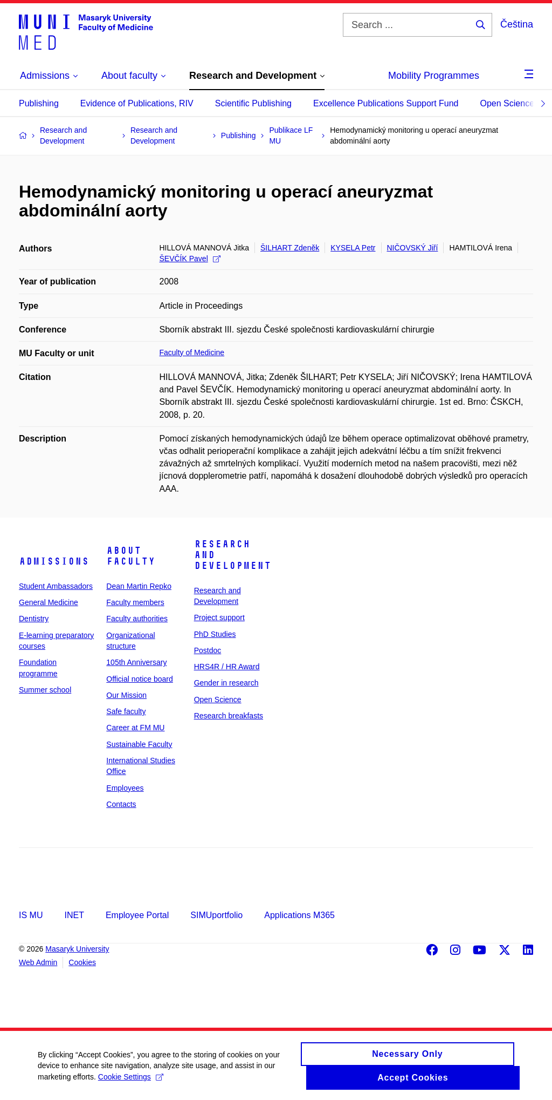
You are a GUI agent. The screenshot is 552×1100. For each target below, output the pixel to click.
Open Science (507, 103)
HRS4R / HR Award (227, 666)
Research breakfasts (228, 715)
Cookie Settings (130, 1081)
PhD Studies (215, 634)
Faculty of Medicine (192, 352)
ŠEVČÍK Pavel (190, 258)
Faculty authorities (137, 618)
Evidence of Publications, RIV (137, 103)
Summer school (45, 689)
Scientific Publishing (253, 103)
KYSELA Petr (352, 247)
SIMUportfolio (216, 915)
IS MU (31, 915)
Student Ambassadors (56, 586)
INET (74, 915)
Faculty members (135, 602)
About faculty (130, 556)
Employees (124, 788)
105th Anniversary (136, 662)
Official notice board (139, 679)
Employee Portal (137, 915)
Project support (219, 617)
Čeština (516, 24)
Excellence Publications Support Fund (386, 103)
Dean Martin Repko (138, 586)
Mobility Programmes (433, 75)
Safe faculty (126, 711)
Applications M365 (299, 915)
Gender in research (226, 682)
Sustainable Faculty (139, 744)
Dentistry (34, 618)
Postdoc (208, 650)
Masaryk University (77, 949)
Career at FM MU (135, 727)
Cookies (82, 962)
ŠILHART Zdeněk (289, 247)
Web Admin (38, 962)
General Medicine (48, 602)
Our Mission (126, 695)
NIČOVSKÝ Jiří (412, 247)
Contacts (121, 804)
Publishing (39, 103)
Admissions (54, 561)
